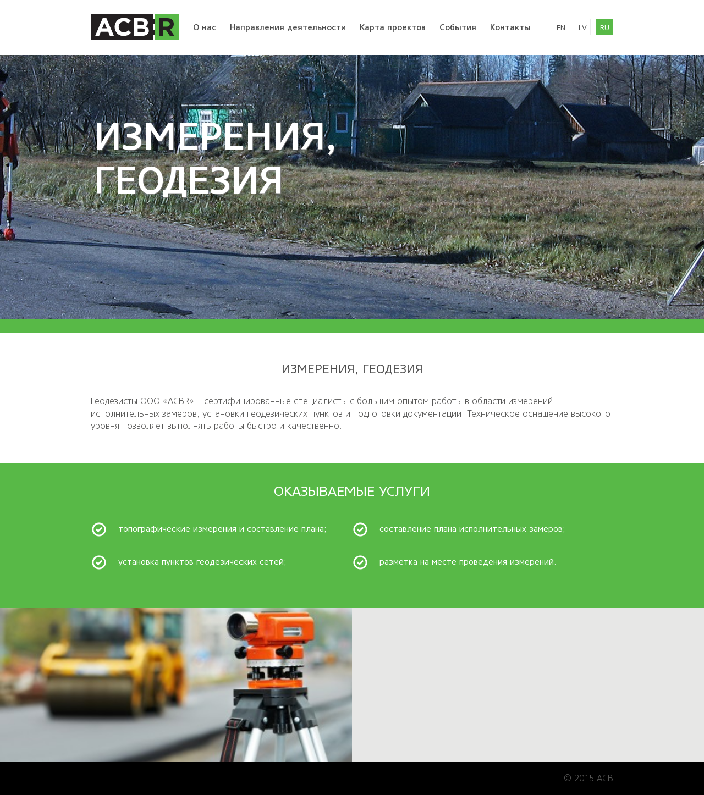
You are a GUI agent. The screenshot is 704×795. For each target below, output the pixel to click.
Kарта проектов (393, 27)
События (457, 27)
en (561, 28)
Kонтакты (510, 27)
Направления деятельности (288, 27)
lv (583, 28)
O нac (204, 27)
